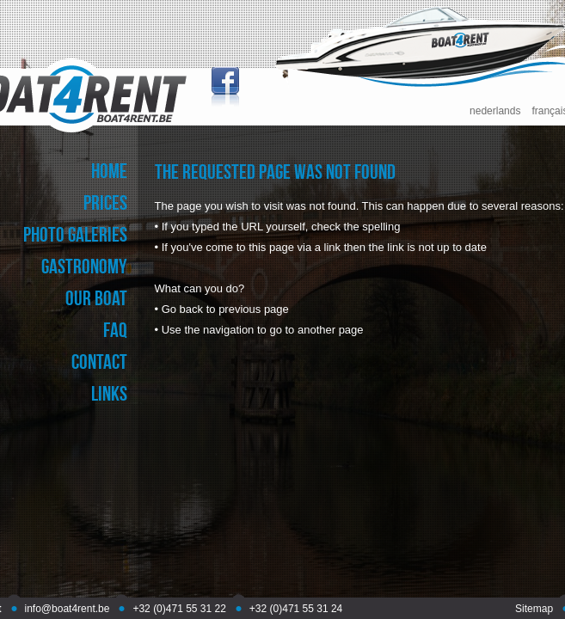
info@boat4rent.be (67, 609)
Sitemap (534, 609)
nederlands (495, 111)
